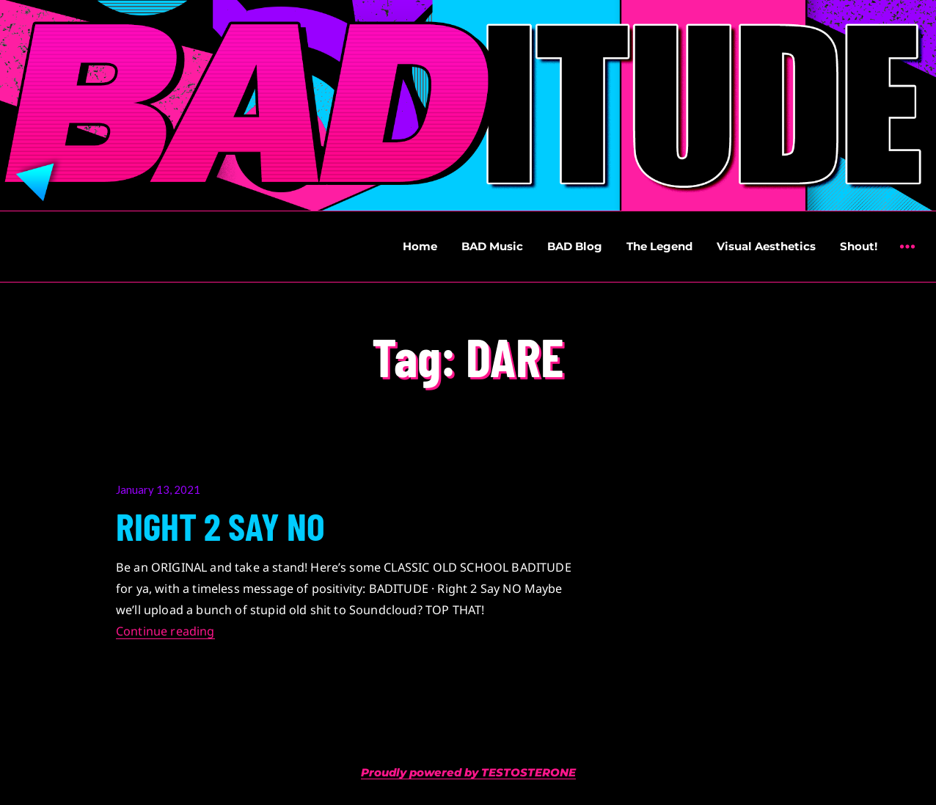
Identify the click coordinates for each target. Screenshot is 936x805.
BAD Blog (574, 246)
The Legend (659, 246)
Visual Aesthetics (766, 246)
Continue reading (165, 631)
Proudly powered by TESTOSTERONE (468, 772)
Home (420, 246)
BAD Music (492, 246)
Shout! (858, 246)
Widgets (907, 257)
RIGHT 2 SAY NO (220, 525)
